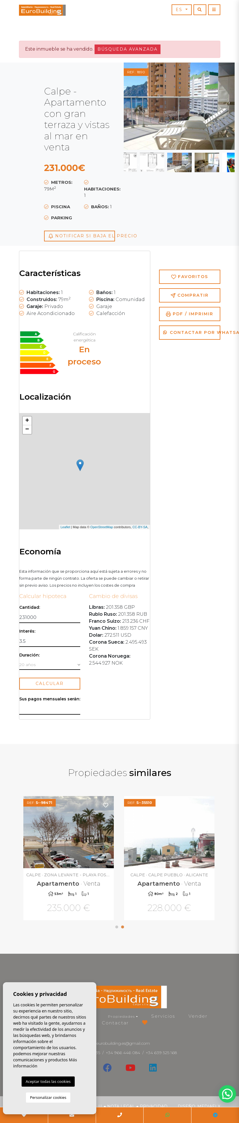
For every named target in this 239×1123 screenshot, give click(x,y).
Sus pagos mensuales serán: (49, 699)
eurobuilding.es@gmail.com (123, 1043)
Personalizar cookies (48, 1097)
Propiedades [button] (121, 1016)
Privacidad (154, 1106)
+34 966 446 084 (123, 1052)
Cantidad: (29, 607)
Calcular (50, 683)
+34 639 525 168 (161, 1052)
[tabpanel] (69, 859)
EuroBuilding (42, 10)
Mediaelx (208, 1106)
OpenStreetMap (101, 527)
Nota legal (121, 1106)
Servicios (163, 1016)
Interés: (27, 631)
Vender (198, 1016)
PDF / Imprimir (189, 314)
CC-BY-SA (140, 527)
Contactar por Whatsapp (191, 332)
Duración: (29, 655)
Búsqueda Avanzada (127, 49)
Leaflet (65, 527)
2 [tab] (122, 927)
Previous (138, 106)
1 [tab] (116, 927)
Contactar (115, 1023)
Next (220, 106)
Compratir (189, 295)
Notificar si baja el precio (81, 236)
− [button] (27, 429)
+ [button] (27, 421)
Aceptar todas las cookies (48, 1081)
